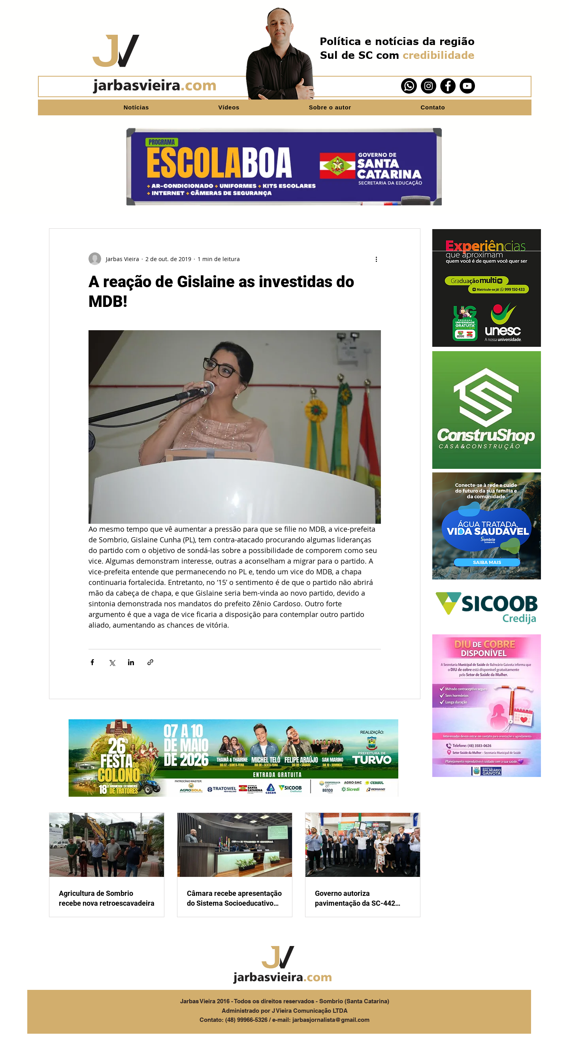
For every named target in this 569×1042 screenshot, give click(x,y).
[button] (486, 288)
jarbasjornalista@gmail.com (330, 1019)
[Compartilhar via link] (150, 662)
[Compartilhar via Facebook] (92, 662)
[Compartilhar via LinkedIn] (131, 662)
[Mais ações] (376, 258)
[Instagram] (428, 86)
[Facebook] (448, 86)
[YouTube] (467, 86)
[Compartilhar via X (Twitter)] (111, 662)
